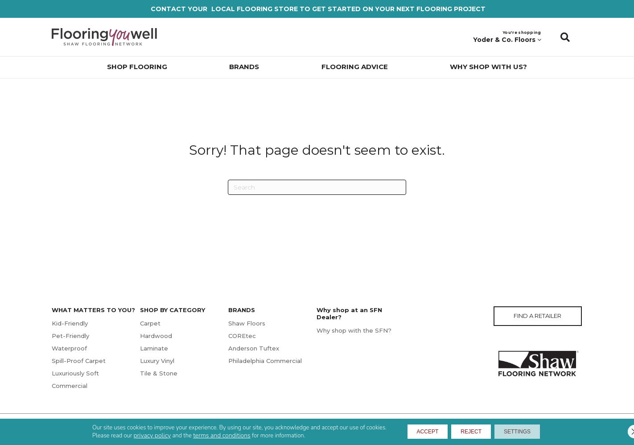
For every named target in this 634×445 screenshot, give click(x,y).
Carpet (150, 323)
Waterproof (69, 348)
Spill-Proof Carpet (79, 360)
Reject (470, 430)
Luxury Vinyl (157, 360)
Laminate (154, 348)
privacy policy (133, 434)
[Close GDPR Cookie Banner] (620, 431)
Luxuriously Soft (75, 373)
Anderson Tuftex (253, 348)
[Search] (317, 187)
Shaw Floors (246, 323)
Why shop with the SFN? (354, 330)
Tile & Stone (158, 373)
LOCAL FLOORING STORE (254, 9)
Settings (529, 430)
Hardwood (156, 335)
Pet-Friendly (70, 335)
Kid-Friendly (70, 323)
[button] (565, 37)
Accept (415, 430)
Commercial (69, 385)
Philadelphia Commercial (265, 360)
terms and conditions (202, 434)
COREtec (242, 335)
